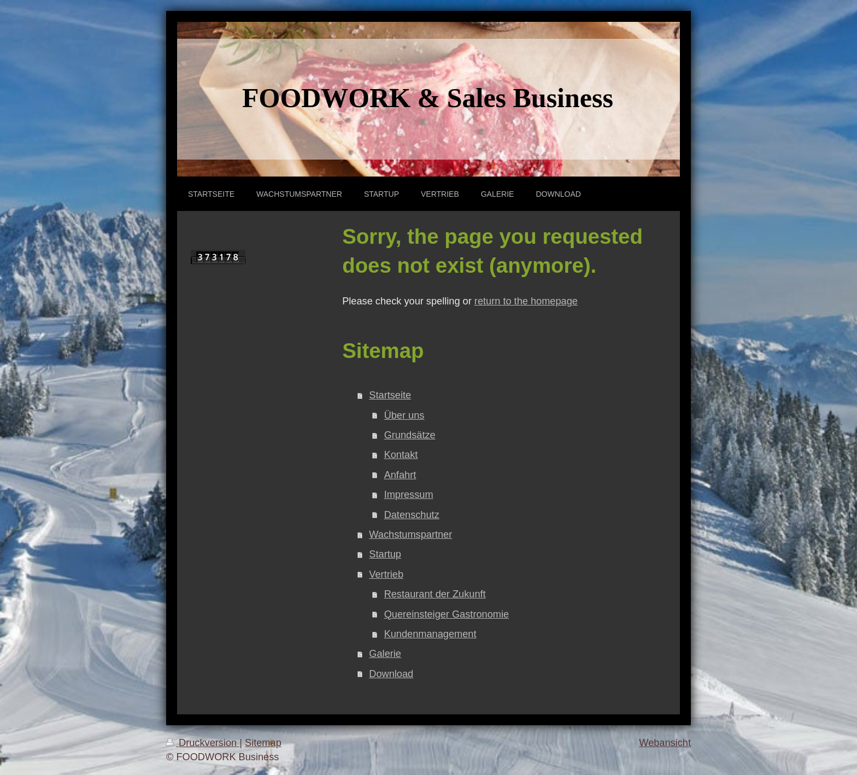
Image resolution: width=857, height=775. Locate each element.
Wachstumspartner (410, 534)
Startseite (390, 395)
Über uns (404, 415)
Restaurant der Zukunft (435, 594)
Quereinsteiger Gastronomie (446, 614)
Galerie (385, 653)
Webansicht (665, 742)
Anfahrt (400, 474)
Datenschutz (411, 514)
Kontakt (401, 454)
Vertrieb (386, 574)
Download (391, 673)
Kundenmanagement (430, 634)
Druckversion (202, 742)
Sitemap (263, 742)
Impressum (408, 494)
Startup (385, 554)
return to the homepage (526, 301)
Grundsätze (410, 435)
